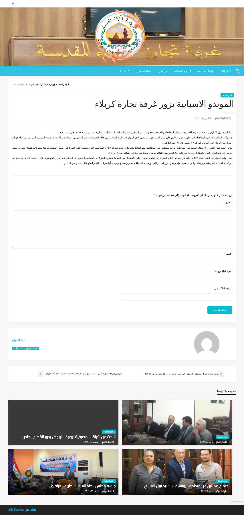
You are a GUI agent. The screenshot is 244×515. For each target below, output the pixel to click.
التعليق (227, 202)
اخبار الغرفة (34, 84)
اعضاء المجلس (144, 71)
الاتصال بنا (125, 71)
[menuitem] (205, 71)
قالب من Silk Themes (22, 510)
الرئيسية (20, 84)
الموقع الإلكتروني (223, 288)
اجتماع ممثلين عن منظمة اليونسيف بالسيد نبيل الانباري (186, 486)
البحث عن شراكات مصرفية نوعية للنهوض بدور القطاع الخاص (69, 436)
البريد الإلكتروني (223, 271)
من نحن (162, 71)
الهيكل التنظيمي (205, 71)
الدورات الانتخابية (182, 71)
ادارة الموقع (220, 118)
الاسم (228, 254)
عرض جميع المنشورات (25, 348)
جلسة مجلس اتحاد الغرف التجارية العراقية (83, 486)
